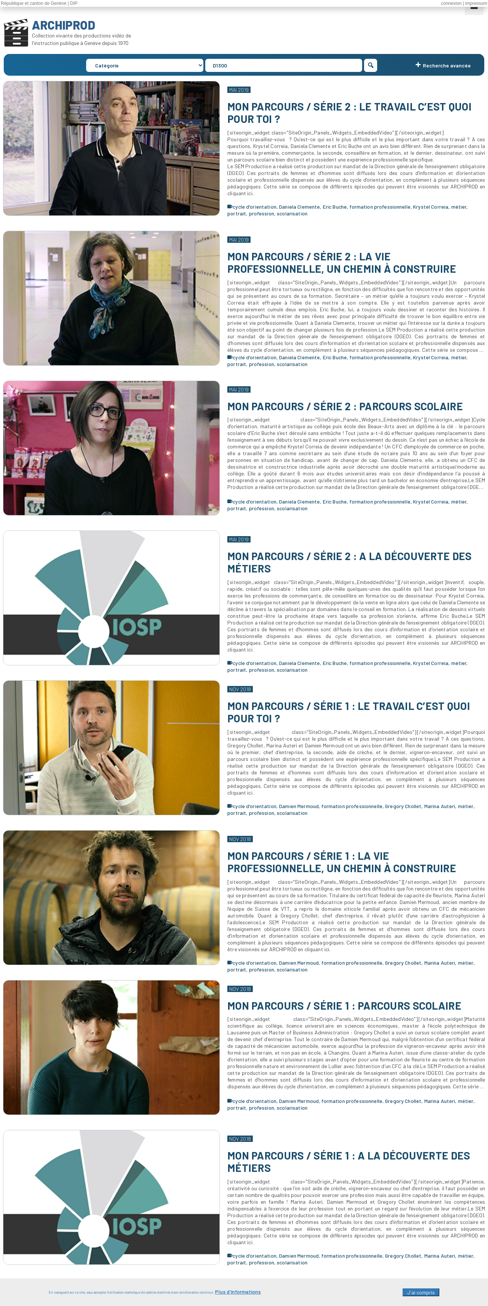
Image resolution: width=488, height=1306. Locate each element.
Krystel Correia (430, 206)
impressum (476, 3)
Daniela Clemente (299, 206)
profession (261, 213)
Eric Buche (335, 206)
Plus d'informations (238, 1294)
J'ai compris (421, 1294)
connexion (451, 3)
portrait (236, 213)
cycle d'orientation (254, 206)
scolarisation (292, 213)
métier (459, 206)
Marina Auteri (439, 806)
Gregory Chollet (403, 806)
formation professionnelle (379, 206)
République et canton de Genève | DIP (39, 3)
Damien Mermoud (299, 806)
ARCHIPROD (63, 25)
